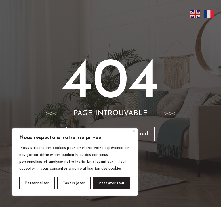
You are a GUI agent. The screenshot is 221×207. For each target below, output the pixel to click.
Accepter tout (112, 183)
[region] (75, 161)
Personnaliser (37, 183)
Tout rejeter (74, 183)
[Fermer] (134, 131)
